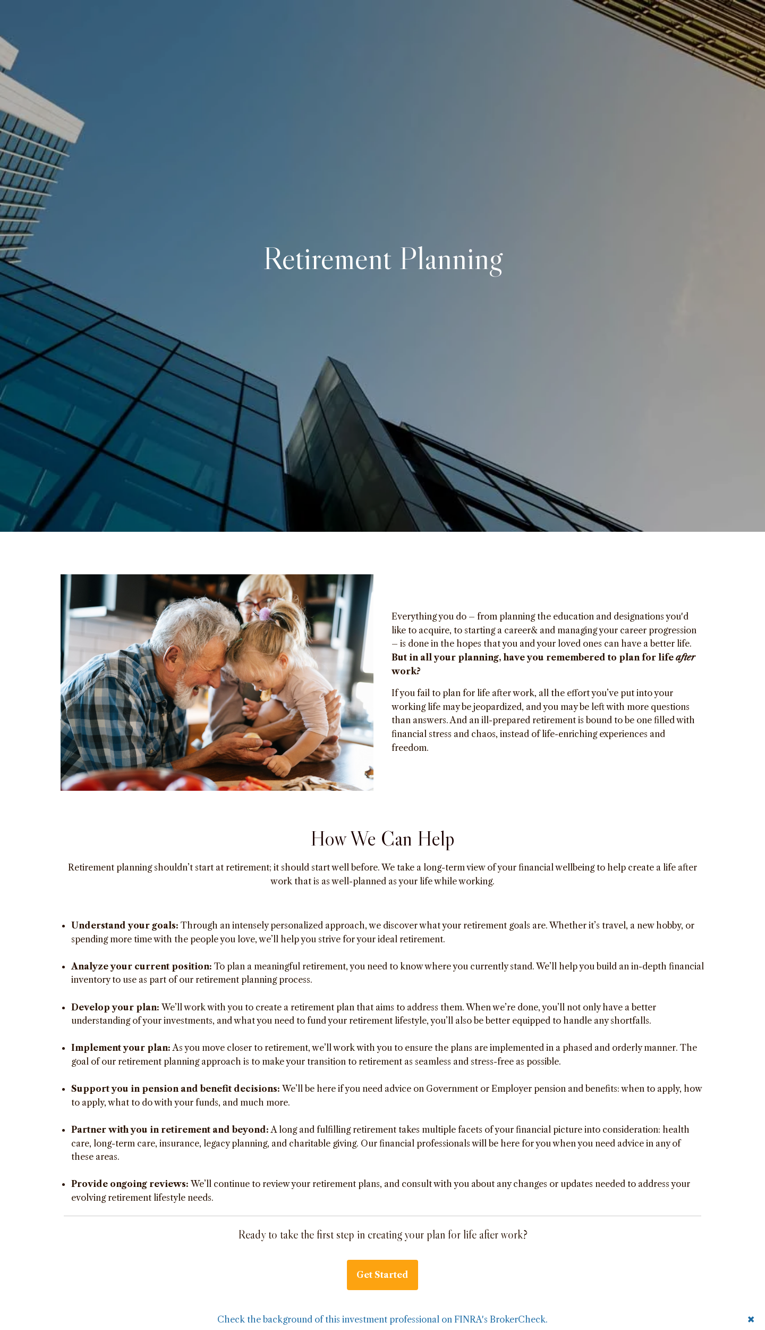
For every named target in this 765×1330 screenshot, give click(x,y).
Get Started (382, 1274)
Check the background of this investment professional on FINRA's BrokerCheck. (382, 1319)
